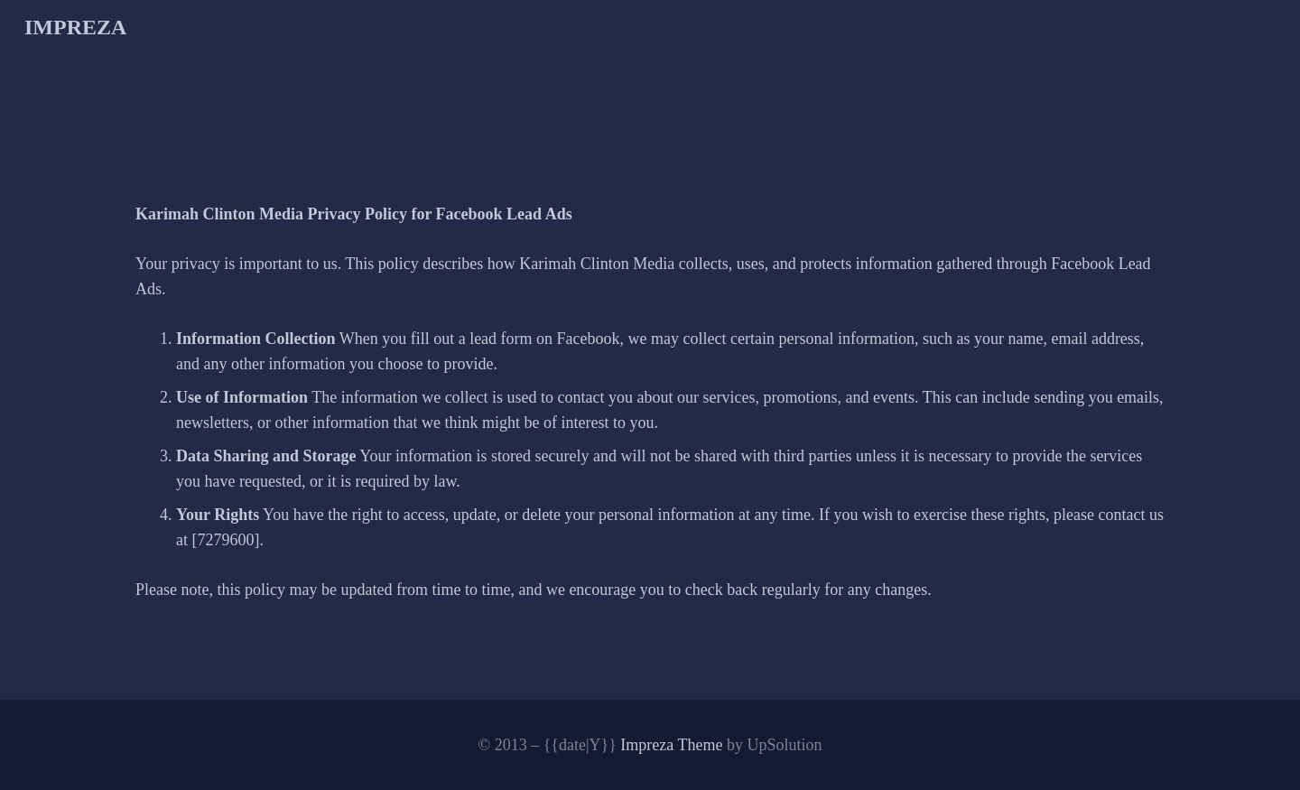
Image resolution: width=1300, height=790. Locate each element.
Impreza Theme (671, 745)
